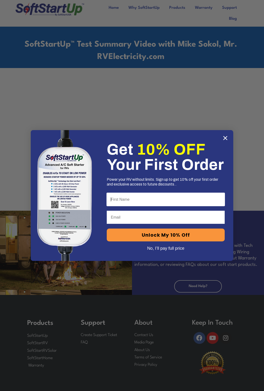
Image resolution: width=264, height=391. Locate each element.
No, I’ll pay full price (165, 247)
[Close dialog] (225, 138)
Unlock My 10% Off (166, 235)
